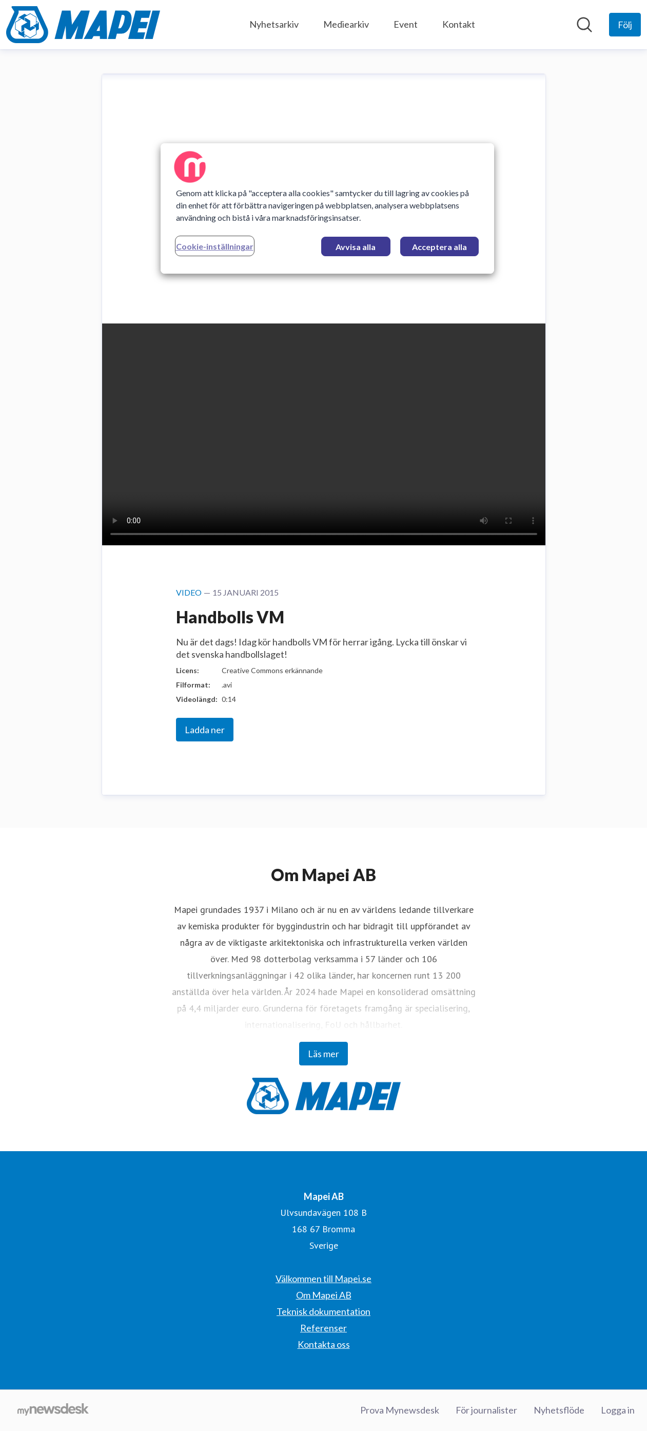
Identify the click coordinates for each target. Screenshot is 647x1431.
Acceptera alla (439, 247)
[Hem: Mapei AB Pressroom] (83, 24)
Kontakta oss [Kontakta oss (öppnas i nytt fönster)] (324, 1344)
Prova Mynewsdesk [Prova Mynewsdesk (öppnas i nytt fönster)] (399, 1410)
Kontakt (458, 24)
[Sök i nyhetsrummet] (584, 24)
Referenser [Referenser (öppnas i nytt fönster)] (323, 1327)
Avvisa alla (356, 247)
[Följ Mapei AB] (625, 24)
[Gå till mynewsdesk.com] (53, 1410)
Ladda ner (205, 729)
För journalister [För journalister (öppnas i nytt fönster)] (486, 1410)
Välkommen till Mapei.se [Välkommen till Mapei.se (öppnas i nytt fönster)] (323, 1278)
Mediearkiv (346, 24)
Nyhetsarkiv (274, 24)
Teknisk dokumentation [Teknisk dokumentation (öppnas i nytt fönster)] (323, 1311)
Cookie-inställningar (214, 246)
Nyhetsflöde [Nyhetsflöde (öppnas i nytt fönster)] (559, 1410)
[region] (327, 208)
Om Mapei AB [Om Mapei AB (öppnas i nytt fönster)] (323, 1295)
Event (406, 24)
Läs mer (323, 1053)
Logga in (618, 1410)
